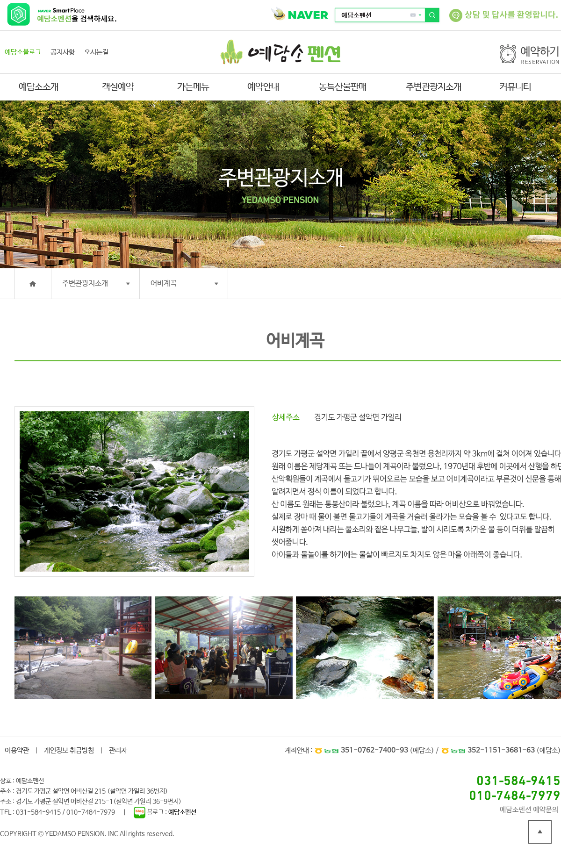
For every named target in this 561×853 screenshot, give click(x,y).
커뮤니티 (515, 87)
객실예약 (118, 87)
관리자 (118, 750)
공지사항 (62, 52)
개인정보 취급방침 (69, 750)
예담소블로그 (23, 52)
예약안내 (263, 87)
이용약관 (17, 750)
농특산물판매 (343, 87)
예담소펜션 (182, 812)
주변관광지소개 (433, 87)
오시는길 (96, 52)
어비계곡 (164, 283)
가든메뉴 (193, 87)
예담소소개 (38, 87)
